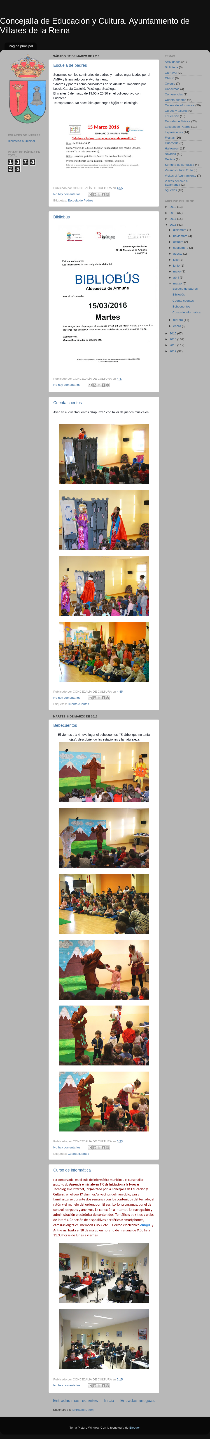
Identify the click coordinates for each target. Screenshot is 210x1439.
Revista (170, 159)
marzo (177, 283)
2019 (173, 206)
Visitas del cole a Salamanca (176, 182)
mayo (177, 271)
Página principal (21, 46)
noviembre (180, 236)
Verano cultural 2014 (179, 170)
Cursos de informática (179, 105)
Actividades (172, 62)
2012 (173, 351)
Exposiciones (174, 132)
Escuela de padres (70, 65)
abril (176, 277)
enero (177, 326)
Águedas (171, 190)
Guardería (172, 143)
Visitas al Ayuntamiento (180, 175)
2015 (173, 333)
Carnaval (171, 72)
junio (176, 265)
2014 (173, 339)
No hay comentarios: (67, 194)
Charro (169, 78)
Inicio (109, 1400)
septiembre (181, 247)
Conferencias (174, 94)
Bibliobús (61, 217)
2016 (173, 224)
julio (176, 259)
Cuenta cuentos (67, 402)
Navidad (170, 154)
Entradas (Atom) (83, 1409)
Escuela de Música (177, 121)
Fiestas (170, 137)
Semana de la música (179, 164)
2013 (173, 345)
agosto (178, 253)
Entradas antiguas (137, 1400)
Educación (172, 116)
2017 (173, 218)
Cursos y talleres (176, 110)
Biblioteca (171, 67)
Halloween (172, 148)
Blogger (134, 1427)
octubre (178, 242)
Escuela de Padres (80, 200)
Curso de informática (72, 1170)
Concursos (172, 89)
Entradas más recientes (75, 1400)
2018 (173, 213)
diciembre (180, 230)
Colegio (170, 83)
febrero (178, 320)
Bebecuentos (65, 725)
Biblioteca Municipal (21, 141)
